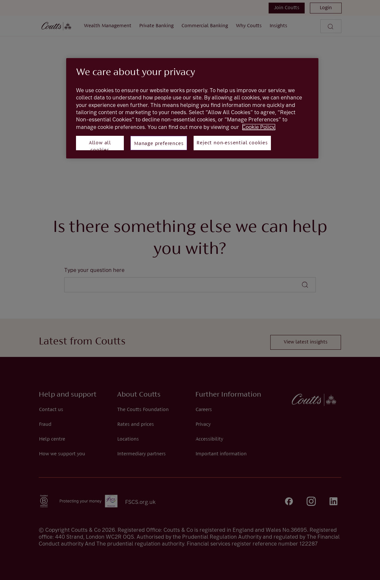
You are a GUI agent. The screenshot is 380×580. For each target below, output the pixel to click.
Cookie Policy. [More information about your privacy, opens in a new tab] (259, 127)
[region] (192, 108)
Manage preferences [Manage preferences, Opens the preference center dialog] (158, 143)
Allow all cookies (100, 145)
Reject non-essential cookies (232, 143)
